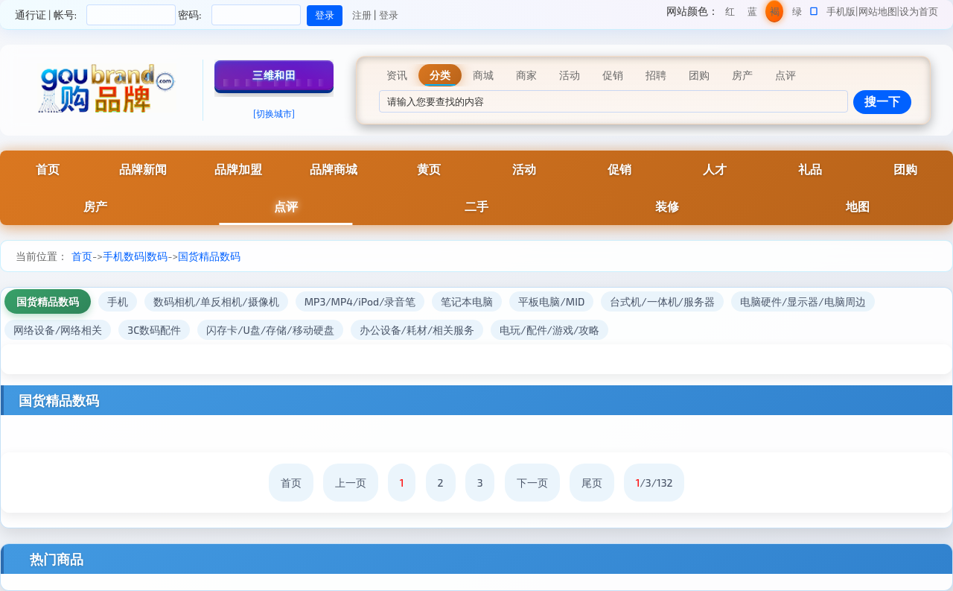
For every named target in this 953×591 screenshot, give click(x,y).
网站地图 (877, 11)
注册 (362, 15)
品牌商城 (333, 169)
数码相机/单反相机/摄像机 (216, 301)
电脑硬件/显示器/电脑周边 (803, 301)
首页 (48, 169)
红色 (730, 13)
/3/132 (654, 482)
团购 (905, 169)
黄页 (429, 169)
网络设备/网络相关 (57, 329)
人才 (715, 169)
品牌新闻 (143, 169)
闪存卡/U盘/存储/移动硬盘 (270, 329)
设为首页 (918, 11)
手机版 (840, 11)
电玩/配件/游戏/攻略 (549, 329)
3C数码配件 (154, 329)
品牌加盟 (238, 169)
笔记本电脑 (467, 301)
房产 (95, 206)
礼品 (810, 169)
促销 (619, 169)
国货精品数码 (209, 256)
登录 (388, 15)
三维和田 (274, 75)
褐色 (775, 13)
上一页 (350, 482)
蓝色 (752, 13)
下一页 (532, 482)
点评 (286, 206)
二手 (476, 206)
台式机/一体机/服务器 (662, 301)
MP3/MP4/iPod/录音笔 (360, 301)
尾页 (591, 482)
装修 (667, 206)
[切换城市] (274, 113)
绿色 (797, 13)
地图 (858, 206)
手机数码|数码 (135, 256)
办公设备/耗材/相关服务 (417, 329)
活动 (524, 169)
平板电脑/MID (551, 301)
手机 (117, 301)
